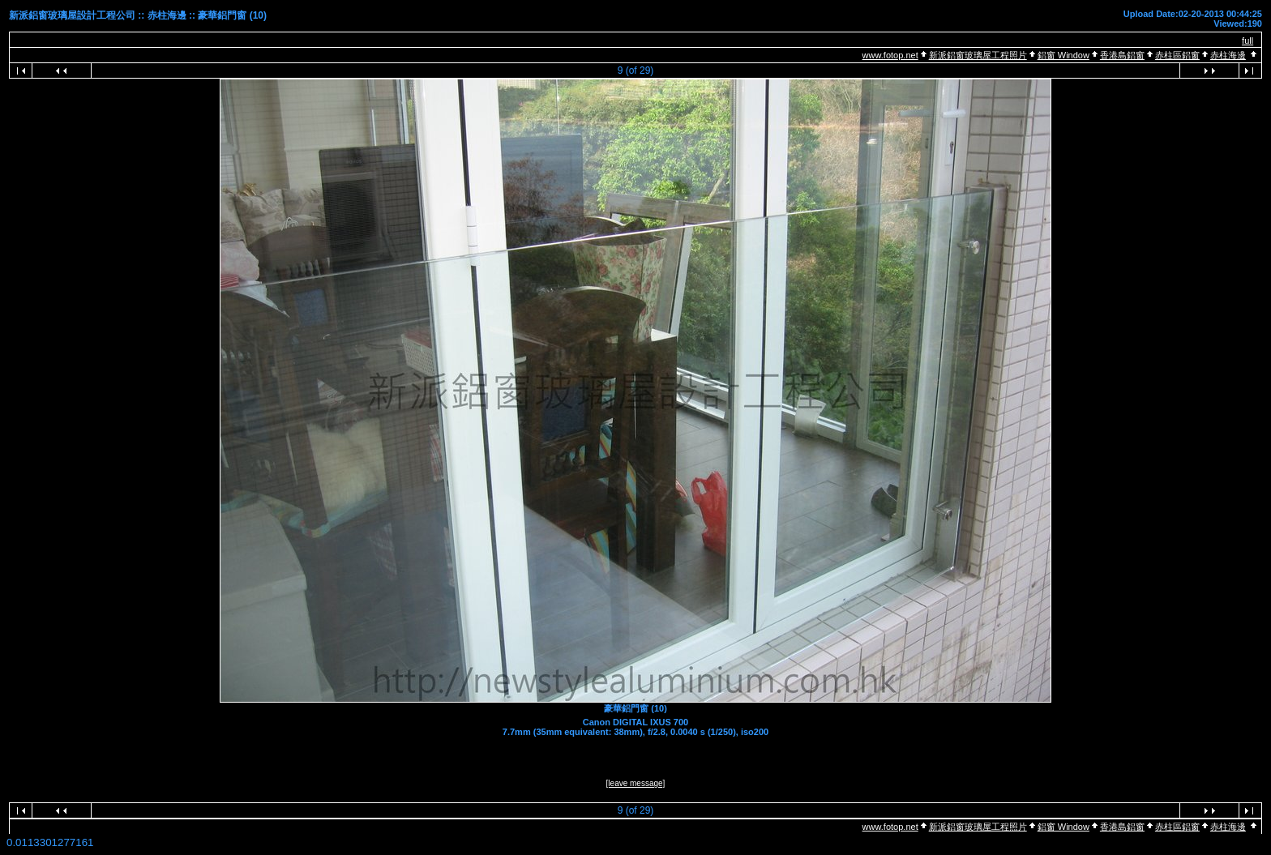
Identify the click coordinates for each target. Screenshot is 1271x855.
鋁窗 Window (1063, 55)
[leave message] (635, 783)
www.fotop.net (890, 55)
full (1247, 40)
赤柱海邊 (1228, 55)
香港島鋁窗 (1122, 55)
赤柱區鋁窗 (1177, 55)
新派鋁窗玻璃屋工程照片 (978, 55)
